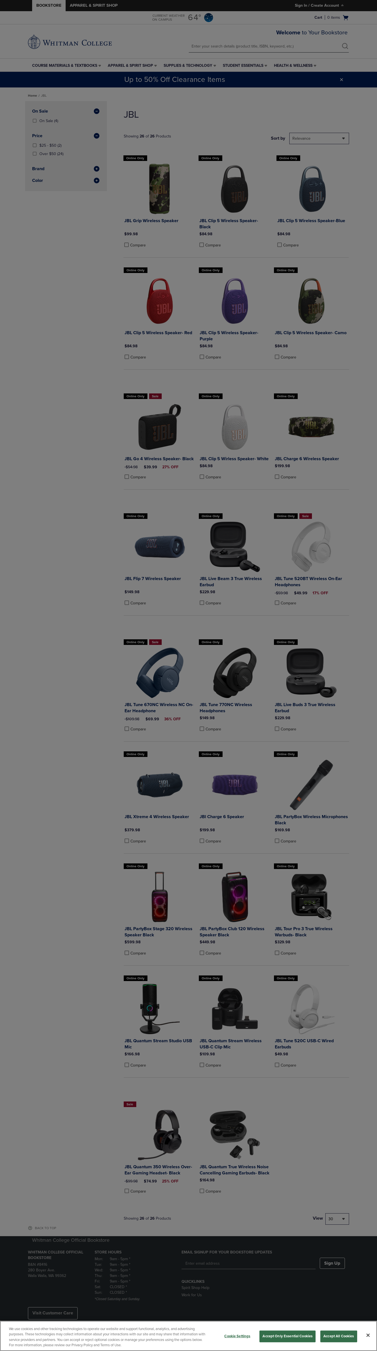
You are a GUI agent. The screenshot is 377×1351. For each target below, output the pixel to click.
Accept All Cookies (338, 1336)
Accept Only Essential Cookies (287, 1336)
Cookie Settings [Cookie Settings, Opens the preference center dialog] (237, 1336)
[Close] (368, 1335)
